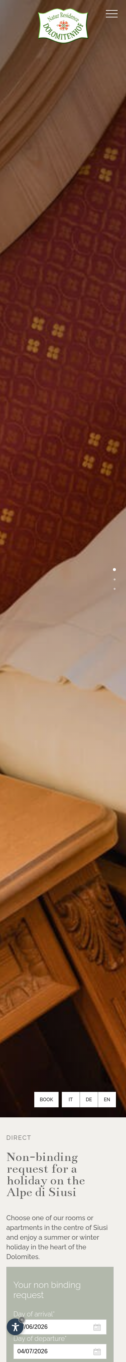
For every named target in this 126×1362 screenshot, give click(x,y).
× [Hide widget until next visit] (21, 1319)
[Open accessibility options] (15, 1326)
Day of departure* (40, 1339)
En (107, 1099)
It (71, 1099)
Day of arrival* (34, 1314)
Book (46, 1099)
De (89, 1099)
